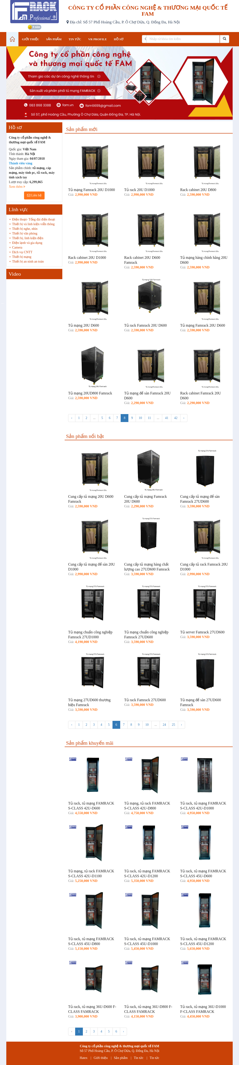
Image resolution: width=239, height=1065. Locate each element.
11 (149, 418)
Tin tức (139, 1058)
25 (173, 724)
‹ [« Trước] (71, 418)
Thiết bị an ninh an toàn (28, 261)
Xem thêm (17, 186)
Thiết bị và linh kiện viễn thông (33, 224)
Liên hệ (34, 195)
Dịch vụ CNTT (22, 252)
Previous (2, 303)
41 (166, 418)
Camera (17, 247)
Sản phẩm (121, 1058)
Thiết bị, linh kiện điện (27, 238)
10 (140, 418)
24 (164, 724)
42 (175, 418)
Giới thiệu (101, 1058)
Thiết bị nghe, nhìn (24, 229)
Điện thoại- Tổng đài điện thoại (33, 219)
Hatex (83, 1058)
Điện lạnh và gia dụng (27, 243)
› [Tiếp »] (183, 418)
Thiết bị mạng (21, 257)
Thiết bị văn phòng (24, 233)
